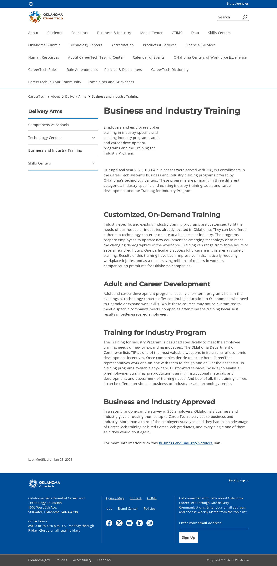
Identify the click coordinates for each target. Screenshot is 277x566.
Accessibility (82, 560)
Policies (149, 508)
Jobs (109, 508)
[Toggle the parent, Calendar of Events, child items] (166, 57)
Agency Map (115, 498)
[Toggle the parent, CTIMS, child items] (183, 33)
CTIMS (151, 498)
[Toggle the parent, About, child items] (39, 33)
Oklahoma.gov (39, 560)
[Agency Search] (245, 17)
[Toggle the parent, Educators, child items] (89, 33)
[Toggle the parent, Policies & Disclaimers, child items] (143, 69)
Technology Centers (45, 137)
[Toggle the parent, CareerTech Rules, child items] (59, 69)
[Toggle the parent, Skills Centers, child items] (232, 33)
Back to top (239, 480)
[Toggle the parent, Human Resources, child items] (60, 57)
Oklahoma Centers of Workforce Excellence (210, 57)
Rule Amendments (82, 69)
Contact (136, 498)
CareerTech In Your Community (54, 82)
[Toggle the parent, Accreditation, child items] (135, 45)
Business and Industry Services (186, 443)
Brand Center (128, 508)
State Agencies (238, 3)
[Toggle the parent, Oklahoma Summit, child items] (61, 45)
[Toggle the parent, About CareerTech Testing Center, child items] (125, 57)
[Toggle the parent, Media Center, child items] (164, 33)
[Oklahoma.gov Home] (31, 3)
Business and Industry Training (55, 150)
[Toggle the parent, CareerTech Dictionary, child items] (190, 69)
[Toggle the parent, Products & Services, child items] (178, 45)
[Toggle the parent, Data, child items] (200, 33)
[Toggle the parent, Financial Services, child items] (217, 45)
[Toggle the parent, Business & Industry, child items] (132, 33)
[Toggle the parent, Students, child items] (63, 33)
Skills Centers (39, 163)
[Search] (233, 17)
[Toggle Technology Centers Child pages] (93, 137)
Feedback (104, 560)
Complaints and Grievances (111, 82)
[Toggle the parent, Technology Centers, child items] (103, 45)
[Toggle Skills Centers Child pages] (93, 163)
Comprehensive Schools (48, 124)
